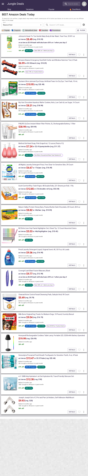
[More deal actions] (83, 54)
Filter (81, 30)
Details (72, 55)
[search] (71, 4)
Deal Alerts (75, 9)
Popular (51, 9)
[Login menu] (84, 4)
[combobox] (72, 4)
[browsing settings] (83, 24)
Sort (4, 22)
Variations (30, 9)
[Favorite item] (79, 55)
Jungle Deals (15, 3)
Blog (9, 9)
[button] (6, 30)
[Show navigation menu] (3, 4)
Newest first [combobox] (7, 25)
